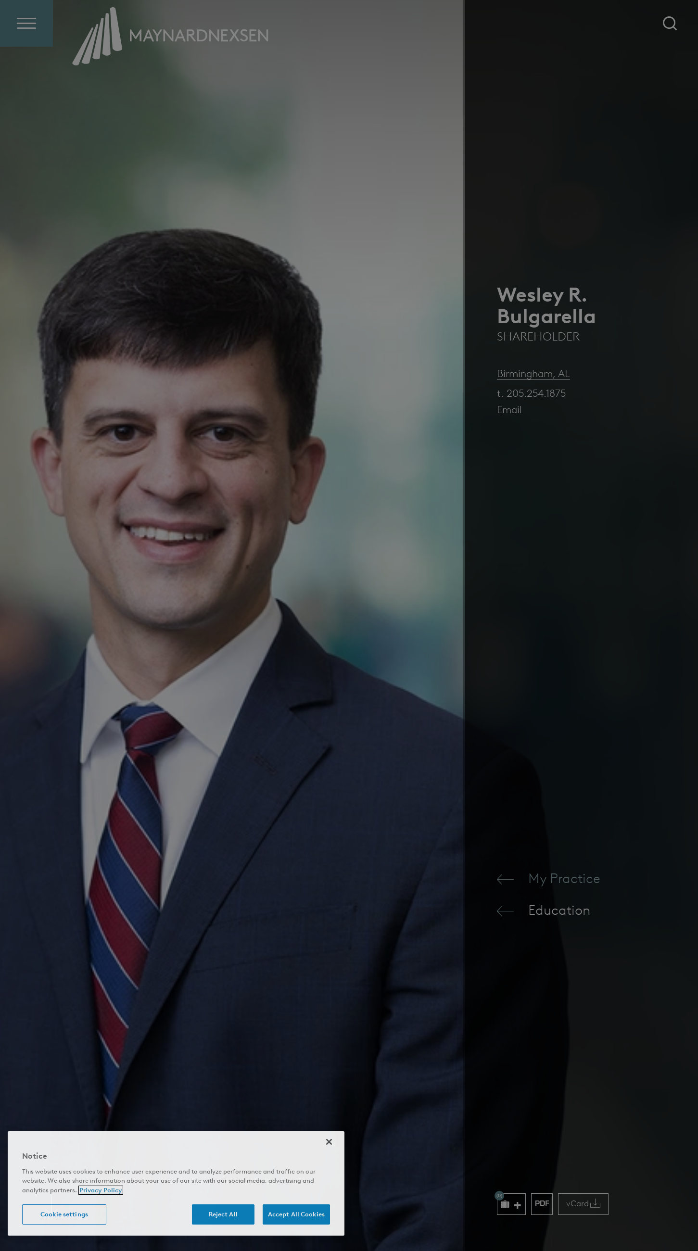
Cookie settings (64, 1214)
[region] (176, 1183)
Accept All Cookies (296, 1214)
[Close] (329, 1141)
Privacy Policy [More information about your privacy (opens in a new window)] (100, 1190)
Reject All (223, 1214)
